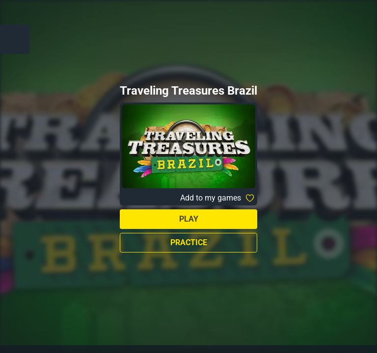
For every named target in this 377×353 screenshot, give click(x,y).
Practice (188, 242)
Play (188, 219)
